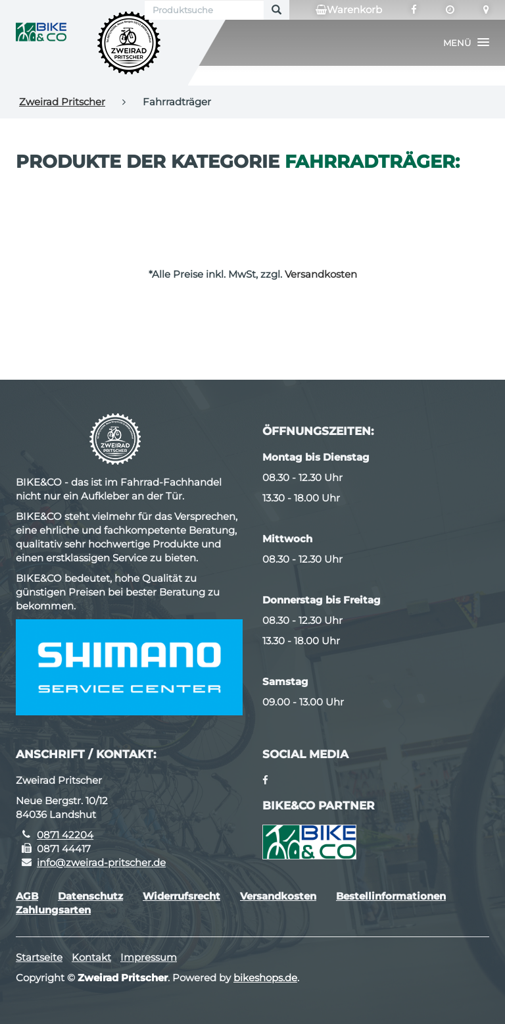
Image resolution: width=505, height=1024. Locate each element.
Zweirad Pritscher (62, 101)
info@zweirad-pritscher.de (101, 862)
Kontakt (91, 957)
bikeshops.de (265, 977)
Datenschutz (90, 896)
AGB (27, 896)
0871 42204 (65, 835)
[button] (466, 42)
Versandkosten (321, 274)
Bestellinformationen (391, 896)
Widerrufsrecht (181, 896)
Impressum (148, 957)
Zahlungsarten (53, 910)
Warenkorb (349, 10)
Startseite (39, 957)
